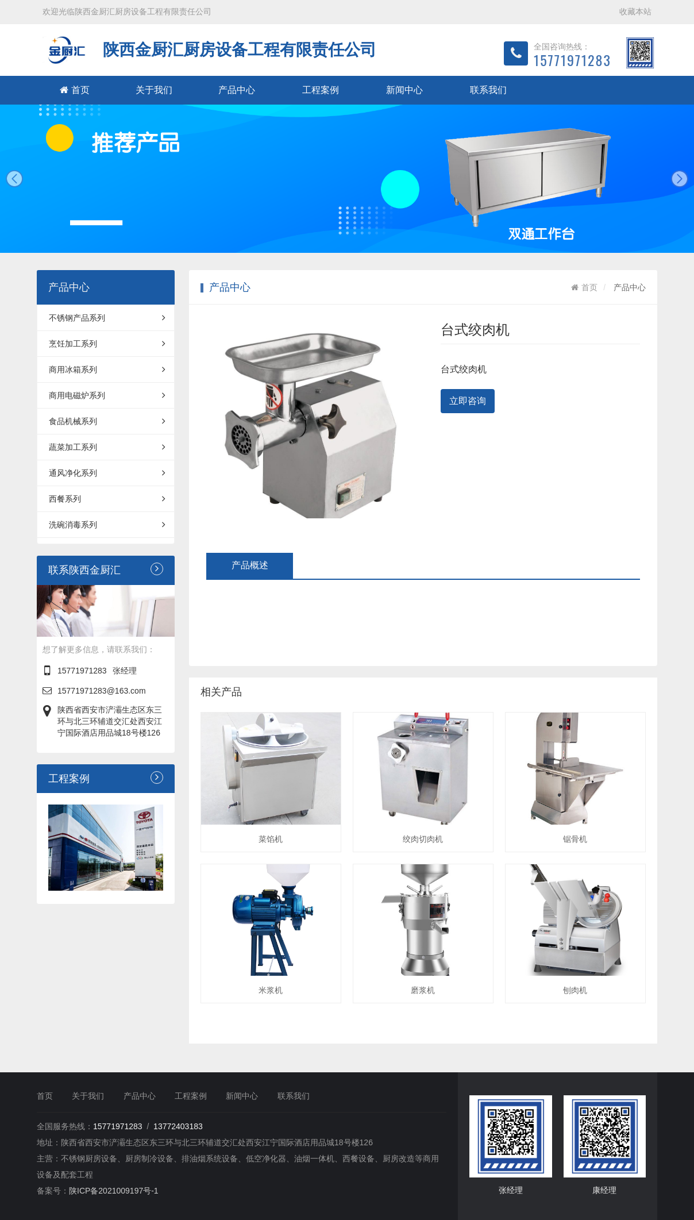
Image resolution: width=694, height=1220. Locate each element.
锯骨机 (575, 839)
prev (14, 178)
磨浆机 (423, 990)
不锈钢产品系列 (107, 318)
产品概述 (250, 565)
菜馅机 (271, 839)
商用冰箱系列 (107, 369)
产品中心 (236, 90)
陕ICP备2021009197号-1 (114, 1190)
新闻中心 (404, 90)
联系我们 (488, 90)
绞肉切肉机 (423, 839)
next (679, 178)
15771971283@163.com (101, 690)
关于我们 (154, 90)
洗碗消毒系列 (107, 525)
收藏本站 (635, 11)
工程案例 (320, 90)
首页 (75, 90)
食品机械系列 (107, 421)
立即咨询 (467, 401)
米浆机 (271, 990)
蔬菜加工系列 (107, 447)
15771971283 (82, 670)
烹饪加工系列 (107, 344)
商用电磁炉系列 (107, 395)
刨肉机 (575, 990)
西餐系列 (107, 499)
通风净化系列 (107, 473)
